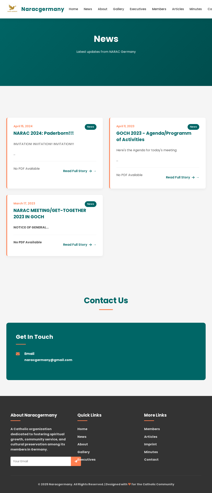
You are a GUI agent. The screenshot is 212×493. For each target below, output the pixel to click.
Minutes (196, 9)
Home (73, 9)
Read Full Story (77, 171)
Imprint (150, 444)
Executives (138, 9)
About (102, 9)
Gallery (118, 9)
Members (159, 9)
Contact (151, 459)
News (88, 9)
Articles (178, 9)
